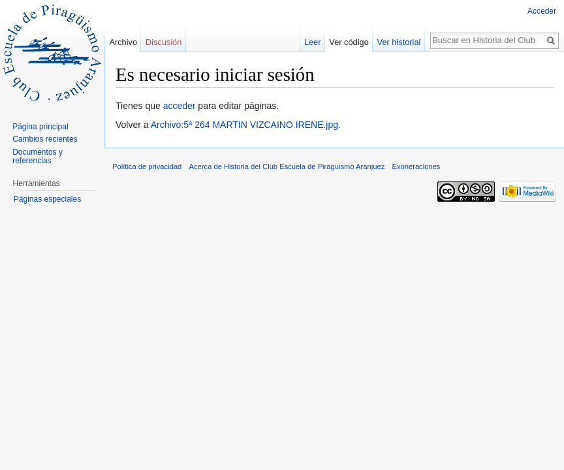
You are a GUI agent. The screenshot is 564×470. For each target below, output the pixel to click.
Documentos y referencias (37, 157)
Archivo (123, 42)
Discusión (163, 42)
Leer (312, 42)
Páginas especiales (47, 199)
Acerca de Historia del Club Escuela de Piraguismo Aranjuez (287, 166)
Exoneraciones (416, 166)
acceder (179, 106)
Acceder (541, 11)
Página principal (40, 126)
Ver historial (399, 42)
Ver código (348, 42)
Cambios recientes (44, 139)
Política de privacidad (146, 166)
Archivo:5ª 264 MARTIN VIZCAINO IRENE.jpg (244, 124)
